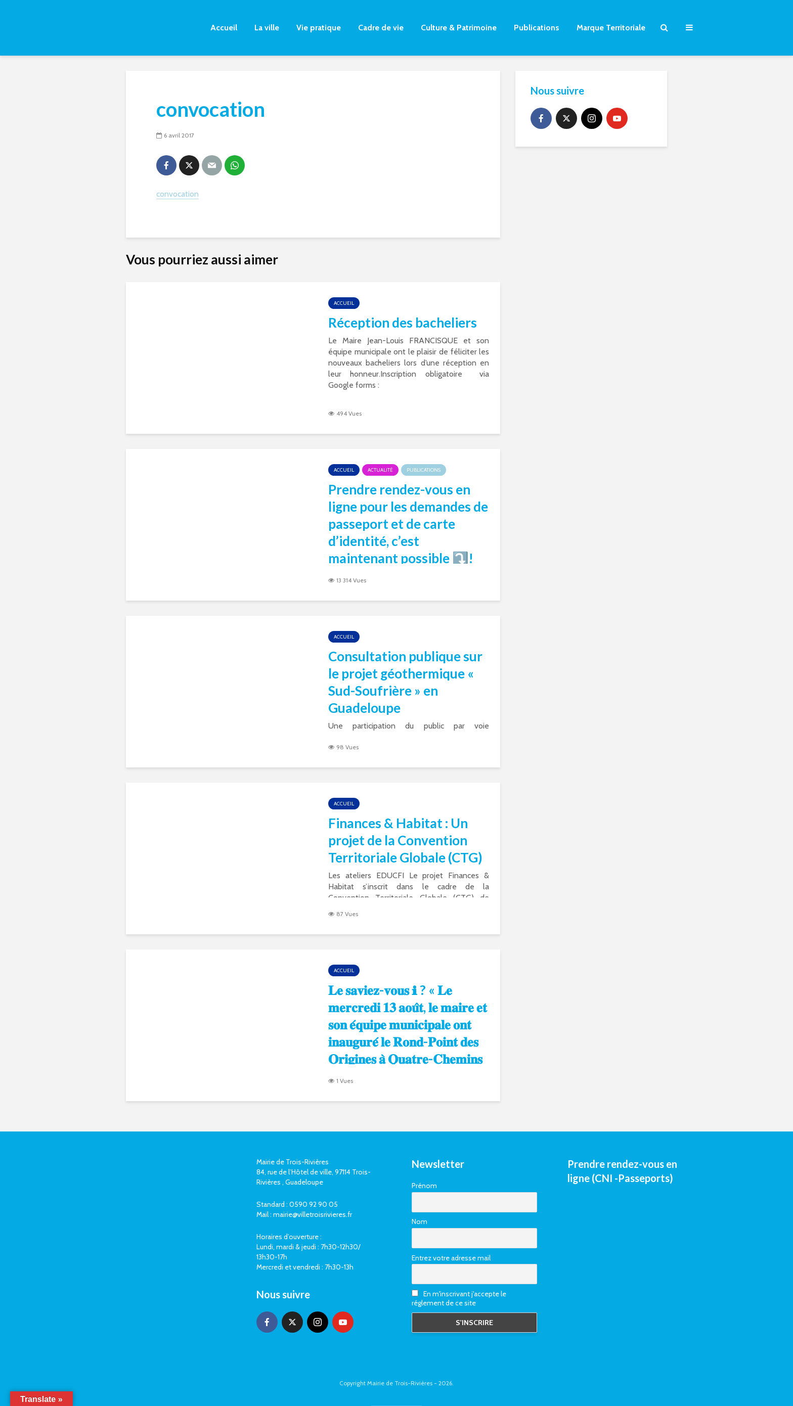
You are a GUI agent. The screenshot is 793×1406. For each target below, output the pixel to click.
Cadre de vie (381, 27)
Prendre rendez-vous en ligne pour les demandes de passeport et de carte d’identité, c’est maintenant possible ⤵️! (408, 523)
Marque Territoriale (611, 27)
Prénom (424, 1185)
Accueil (223, 27)
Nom (419, 1221)
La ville (266, 27)
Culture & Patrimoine (459, 27)
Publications (536, 27)
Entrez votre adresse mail (451, 1257)
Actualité (380, 470)
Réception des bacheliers (402, 322)
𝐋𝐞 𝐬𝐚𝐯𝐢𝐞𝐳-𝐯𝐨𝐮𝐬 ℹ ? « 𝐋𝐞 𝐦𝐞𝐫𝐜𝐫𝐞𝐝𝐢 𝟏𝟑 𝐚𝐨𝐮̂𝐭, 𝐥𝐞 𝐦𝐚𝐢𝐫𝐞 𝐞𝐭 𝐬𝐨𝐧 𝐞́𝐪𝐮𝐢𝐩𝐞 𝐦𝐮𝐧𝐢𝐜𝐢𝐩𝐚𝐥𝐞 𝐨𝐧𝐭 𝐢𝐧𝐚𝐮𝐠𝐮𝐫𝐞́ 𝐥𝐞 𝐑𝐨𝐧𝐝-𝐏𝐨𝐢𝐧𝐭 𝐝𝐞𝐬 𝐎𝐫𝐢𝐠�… (407, 1033)
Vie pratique (318, 27)
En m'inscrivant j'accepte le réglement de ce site (459, 1298)
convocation (177, 194)
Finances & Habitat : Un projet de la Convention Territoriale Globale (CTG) (405, 840)
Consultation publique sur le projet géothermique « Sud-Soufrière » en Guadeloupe (405, 682)
